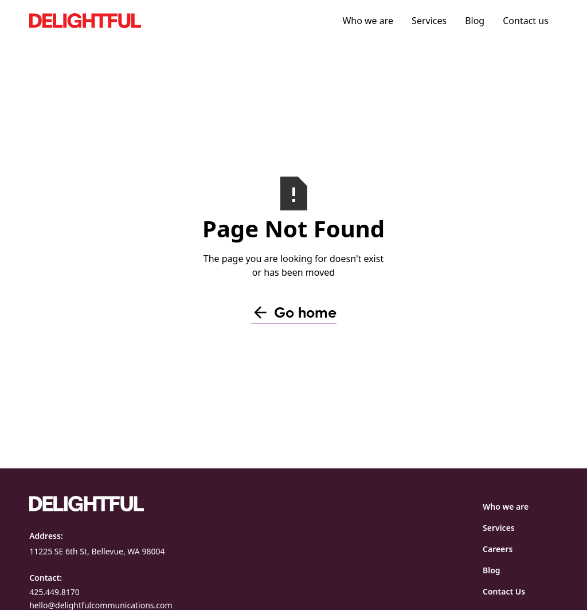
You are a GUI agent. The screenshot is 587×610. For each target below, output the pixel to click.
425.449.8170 (54, 591)
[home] (115, 20)
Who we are (367, 20)
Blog (474, 20)
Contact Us (504, 591)
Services (429, 20)
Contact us (526, 20)
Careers (497, 548)
